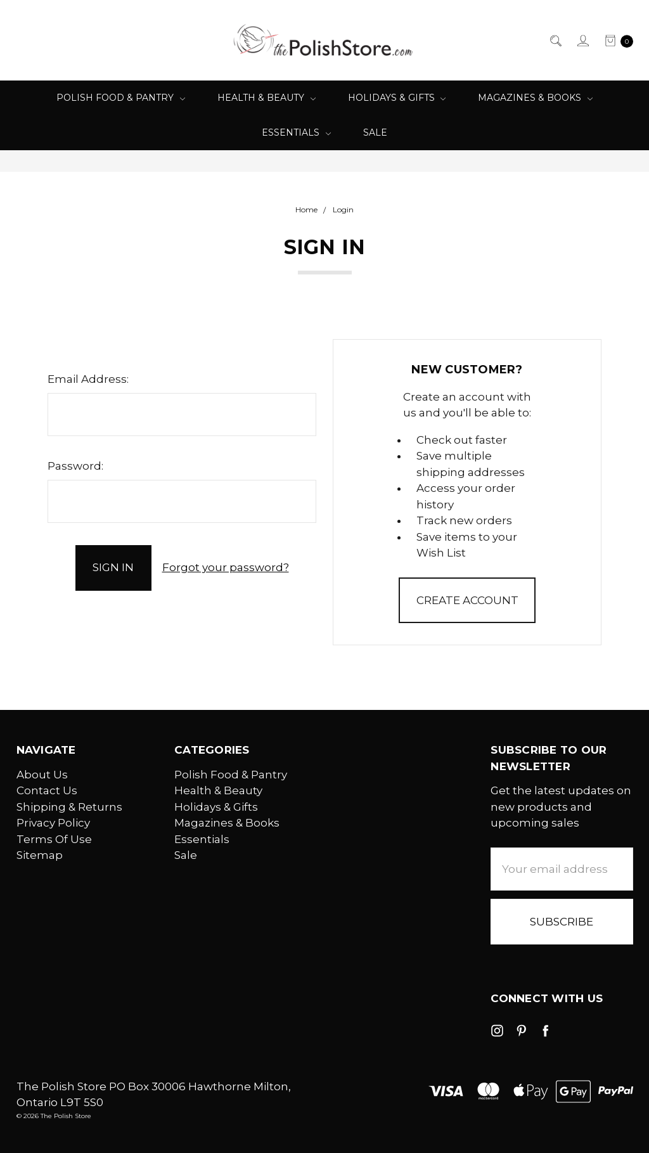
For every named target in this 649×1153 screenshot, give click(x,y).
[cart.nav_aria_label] (615, 41)
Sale (375, 132)
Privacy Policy (53, 822)
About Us (42, 774)
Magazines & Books (535, 97)
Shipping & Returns (69, 807)
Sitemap (39, 855)
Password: (75, 466)
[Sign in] (582, 41)
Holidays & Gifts (397, 97)
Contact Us (46, 790)
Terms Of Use (54, 839)
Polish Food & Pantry (120, 97)
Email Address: (88, 379)
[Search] (555, 41)
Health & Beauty (266, 97)
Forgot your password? (225, 567)
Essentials (296, 132)
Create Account (467, 600)
